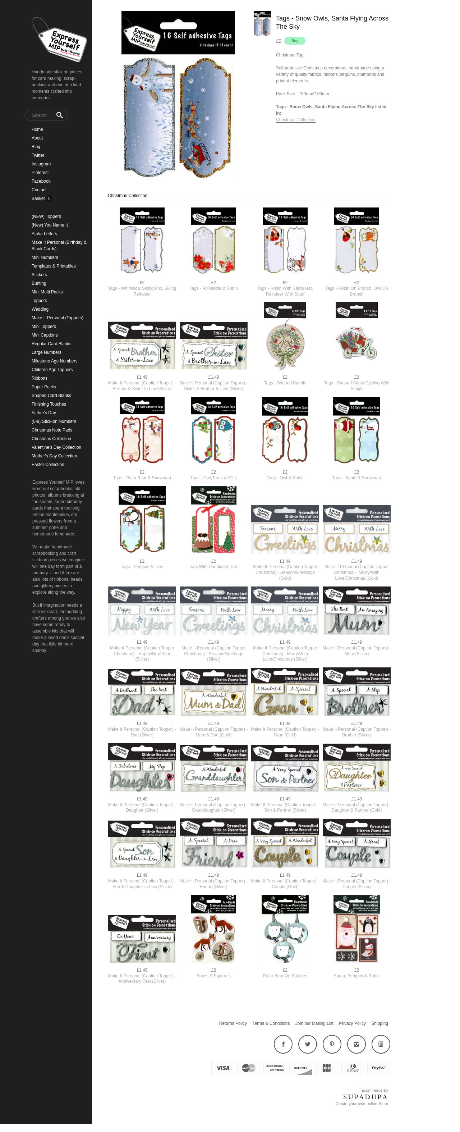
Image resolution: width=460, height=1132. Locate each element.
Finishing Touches (49, 404)
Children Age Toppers (52, 369)
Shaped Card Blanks (51, 395)
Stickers (39, 274)
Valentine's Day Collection (56, 447)
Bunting (39, 283)
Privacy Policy (352, 1023)
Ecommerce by (375, 1090)
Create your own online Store (362, 1103)
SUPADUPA (365, 1097)
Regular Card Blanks (52, 343)
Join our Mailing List (314, 1023)
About (37, 138)
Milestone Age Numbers (54, 361)
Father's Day (44, 412)
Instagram (41, 163)
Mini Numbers (45, 257)
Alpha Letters (44, 233)
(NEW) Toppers (46, 216)
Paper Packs (44, 386)
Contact (39, 189)
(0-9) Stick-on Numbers (54, 421)
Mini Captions (45, 335)
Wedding (40, 309)
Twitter (38, 155)
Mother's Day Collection (54, 455)
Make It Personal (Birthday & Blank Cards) (59, 245)
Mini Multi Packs (47, 292)
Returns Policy (233, 1023)
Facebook (41, 181)
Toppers (39, 300)
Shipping (379, 1023)
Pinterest (40, 172)
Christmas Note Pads (52, 430)
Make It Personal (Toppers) (57, 317)
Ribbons (39, 378)
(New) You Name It (50, 225)
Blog (36, 146)
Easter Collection (48, 464)
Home (37, 129)
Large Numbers (46, 352)
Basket (39, 198)
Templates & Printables (54, 266)
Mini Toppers (44, 326)
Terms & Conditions (271, 1023)
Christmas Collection (51, 438)
